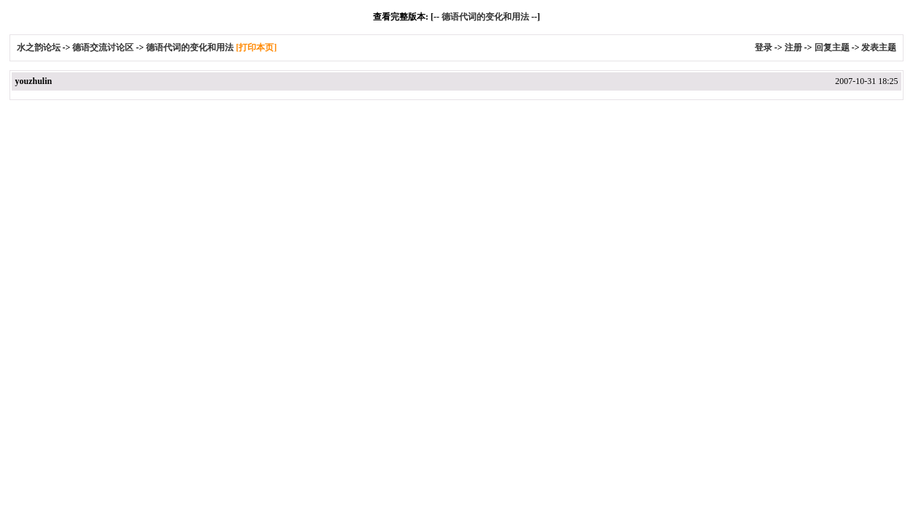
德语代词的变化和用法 (485, 17)
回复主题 (832, 47)
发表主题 (878, 47)
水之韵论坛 (39, 47)
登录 (763, 47)
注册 (793, 47)
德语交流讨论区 (103, 47)
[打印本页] (256, 47)
